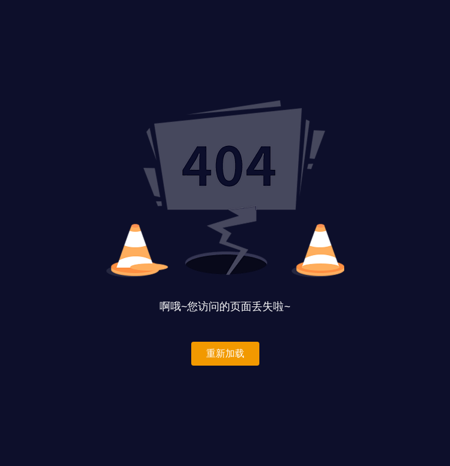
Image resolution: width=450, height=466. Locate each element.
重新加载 (225, 353)
